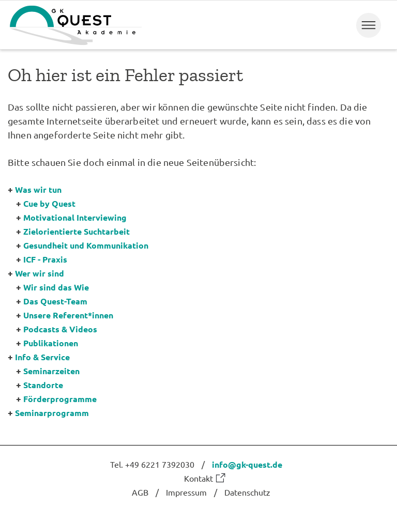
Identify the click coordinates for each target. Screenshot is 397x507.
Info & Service (42, 356)
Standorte (43, 384)
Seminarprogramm (52, 412)
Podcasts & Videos (60, 329)
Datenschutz (247, 492)
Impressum (186, 492)
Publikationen (50, 342)
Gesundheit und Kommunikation (85, 245)
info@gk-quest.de (247, 464)
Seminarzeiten (51, 370)
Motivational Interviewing (75, 217)
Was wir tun (38, 189)
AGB (140, 492)
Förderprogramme (60, 398)
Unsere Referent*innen (68, 315)
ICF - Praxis (45, 259)
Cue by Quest (49, 203)
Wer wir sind (39, 273)
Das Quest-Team (55, 301)
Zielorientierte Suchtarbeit (76, 231)
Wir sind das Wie (56, 287)
